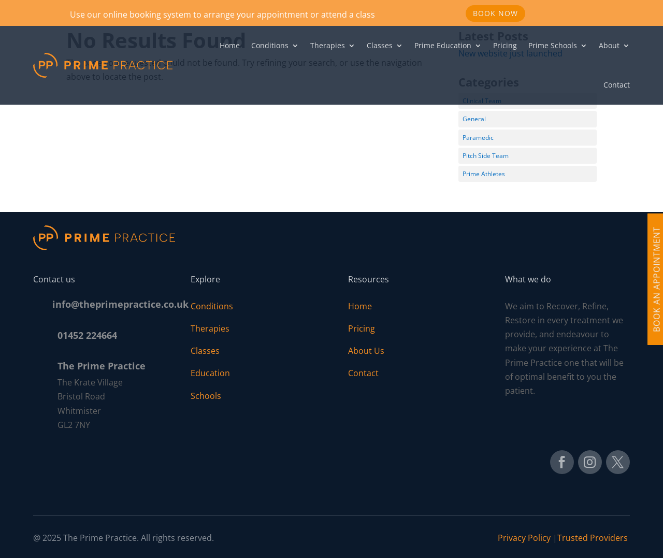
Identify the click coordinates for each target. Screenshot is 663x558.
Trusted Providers (593, 537)
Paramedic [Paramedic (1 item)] (478, 137)
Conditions (270, 45)
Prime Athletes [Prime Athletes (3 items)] (484, 173)
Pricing (505, 45)
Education (210, 373)
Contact (616, 85)
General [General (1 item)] (474, 119)
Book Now (495, 13)
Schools (206, 396)
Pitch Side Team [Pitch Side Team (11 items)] (486, 155)
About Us (366, 350)
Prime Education (442, 45)
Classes (380, 45)
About (609, 45)
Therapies (327, 45)
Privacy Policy (524, 537)
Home (230, 45)
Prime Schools (552, 45)
